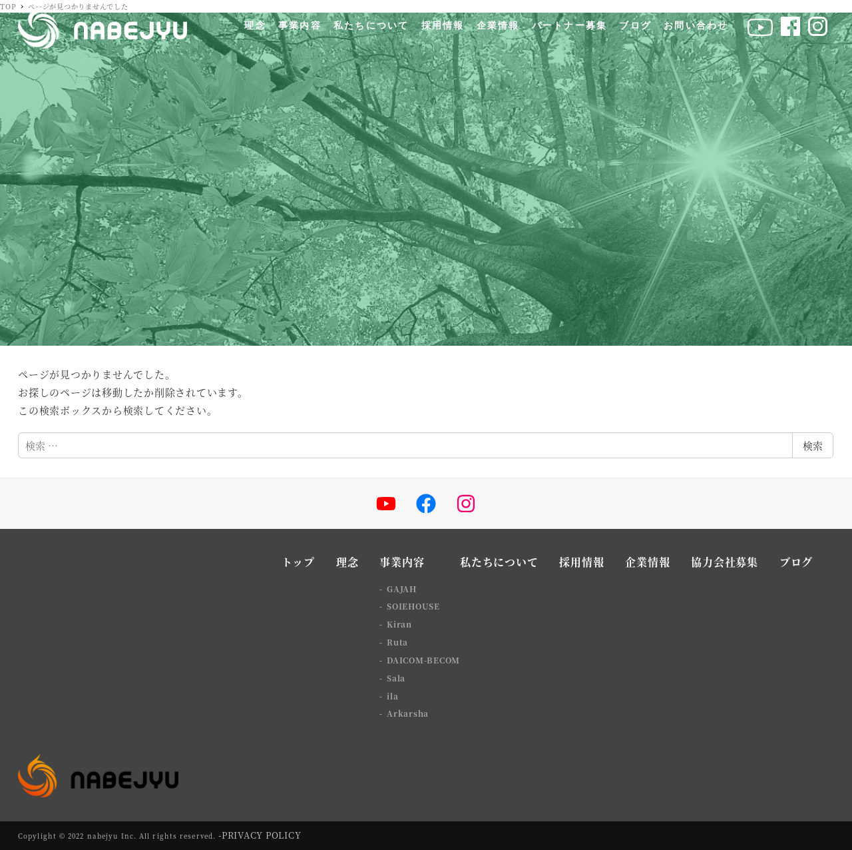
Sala (396, 677)
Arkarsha (408, 713)
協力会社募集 (724, 562)
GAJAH (402, 588)
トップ (298, 562)
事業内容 (401, 562)
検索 (813, 445)
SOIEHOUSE (413, 606)
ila (392, 695)
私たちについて (499, 562)
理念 (347, 562)
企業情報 (647, 562)
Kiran (399, 624)
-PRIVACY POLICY (259, 835)
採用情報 (581, 562)
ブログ (796, 562)
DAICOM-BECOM (423, 659)
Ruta (397, 641)
